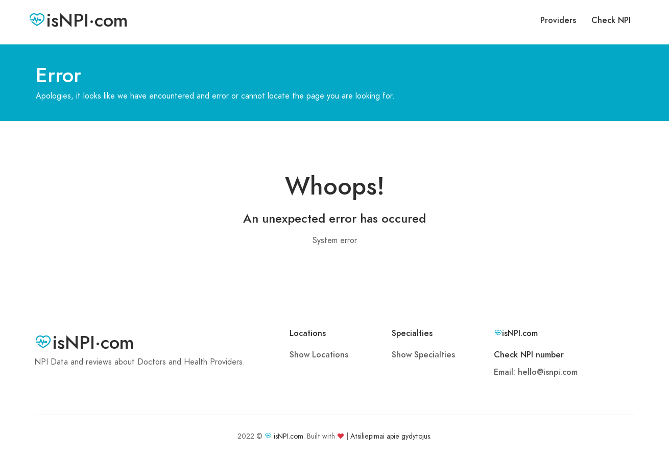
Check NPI (611, 20)
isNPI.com (288, 436)
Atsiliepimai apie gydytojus (390, 436)
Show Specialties (423, 354)
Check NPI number (529, 354)
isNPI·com (78, 20)
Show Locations (319, 354)
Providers (558, 20)
